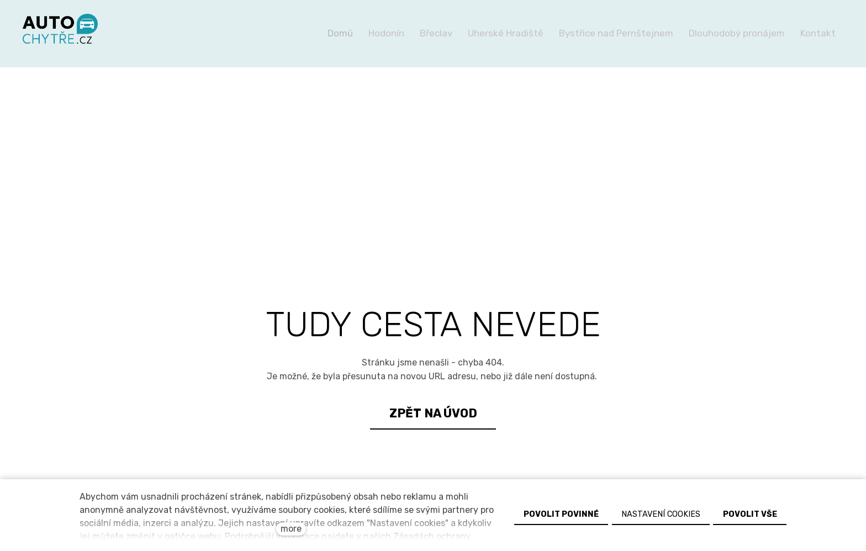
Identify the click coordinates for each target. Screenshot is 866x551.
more (291, 528)
